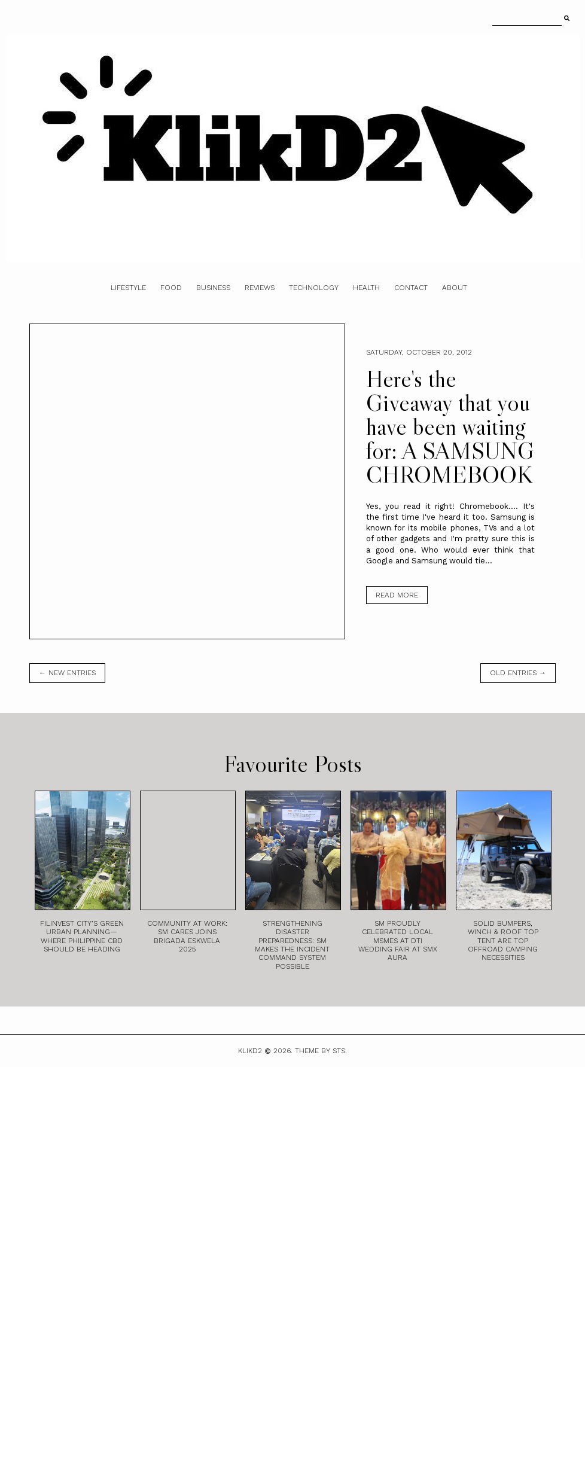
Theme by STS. (321, 1051)
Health (366, 287)
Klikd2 (250, 1051)
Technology (314, 287)
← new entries (67, 673)
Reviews (260, 287)
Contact (411, 287)
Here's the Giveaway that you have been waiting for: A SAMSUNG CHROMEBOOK (450, 426)
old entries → (518, 673)
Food (171, 287)
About (454, 287)
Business (213, 287)
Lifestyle (128, 287)
